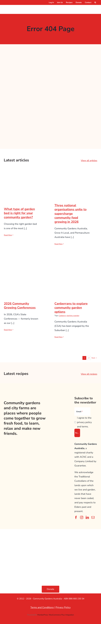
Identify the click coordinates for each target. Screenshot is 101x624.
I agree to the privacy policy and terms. (84, 422)
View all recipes (89, 374)
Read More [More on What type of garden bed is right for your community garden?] (8, 235)
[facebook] (76, 517)
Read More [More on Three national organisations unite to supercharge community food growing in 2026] (58, 244)
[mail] (93, 517)
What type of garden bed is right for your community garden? (19, 213)
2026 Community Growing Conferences (20, 305)
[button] (95, 2)
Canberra (62, 315)
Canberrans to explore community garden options (71, 307)
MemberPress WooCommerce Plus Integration (55, 615)
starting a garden (72, 315)
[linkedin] (87, 517)
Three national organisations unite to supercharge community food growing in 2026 (70, 213)
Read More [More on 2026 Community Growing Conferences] (8, 330)
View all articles (89, 160)
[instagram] (81, 517)
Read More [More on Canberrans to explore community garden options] (58, 337)
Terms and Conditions (42, 607)
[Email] (82, 411)
